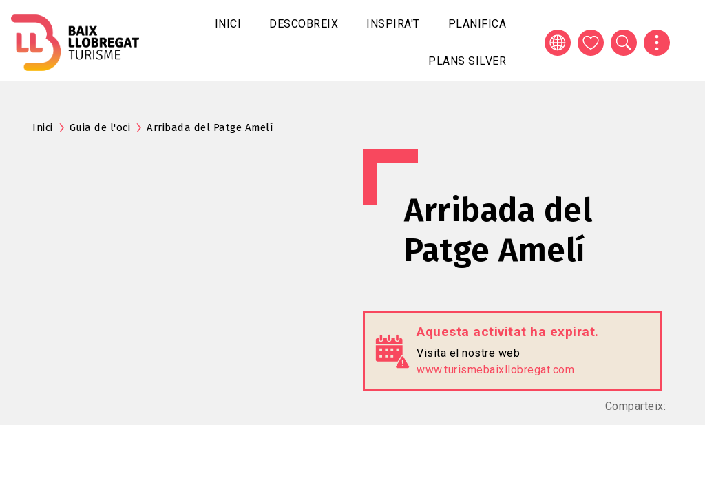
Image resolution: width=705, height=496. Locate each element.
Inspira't (393, 23)
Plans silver (467, 61)
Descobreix (303, 23)
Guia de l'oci (100, 127)
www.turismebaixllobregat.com (495, 369)
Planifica (477, 23)
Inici (228, 23)
